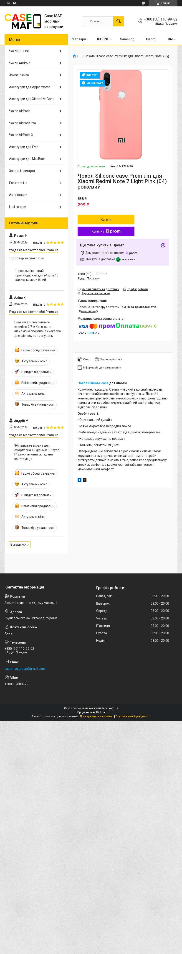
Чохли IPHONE (19, 51)
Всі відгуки (18, 544)
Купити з (106, 231)
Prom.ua (113, 708)
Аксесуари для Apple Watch (29, 87)
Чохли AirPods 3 (21, 135)
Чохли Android (19, 63)
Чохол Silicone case (93, 383)
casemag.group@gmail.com (25, 668)
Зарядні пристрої (22, 171)
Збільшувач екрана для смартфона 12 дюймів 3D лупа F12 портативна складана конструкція (36, 452)
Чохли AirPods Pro (22, 123)
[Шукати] (118, 21)
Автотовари (18, 195)
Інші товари (17, 207)
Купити (106, 219)
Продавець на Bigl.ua (91, 712)
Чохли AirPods (19, 111)
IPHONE (103, 39)
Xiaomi (151, 39)
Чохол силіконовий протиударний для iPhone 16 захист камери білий (36, 275)
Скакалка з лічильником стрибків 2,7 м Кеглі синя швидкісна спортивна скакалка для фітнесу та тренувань (37, 329)
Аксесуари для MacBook (27, 159)
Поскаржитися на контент (97, 716)
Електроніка (18, 183)
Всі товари (77, 39)
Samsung (127, 39)
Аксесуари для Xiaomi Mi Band (31, 99)
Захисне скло (19, 75)
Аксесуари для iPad (23, 147)
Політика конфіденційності (133, 716)
